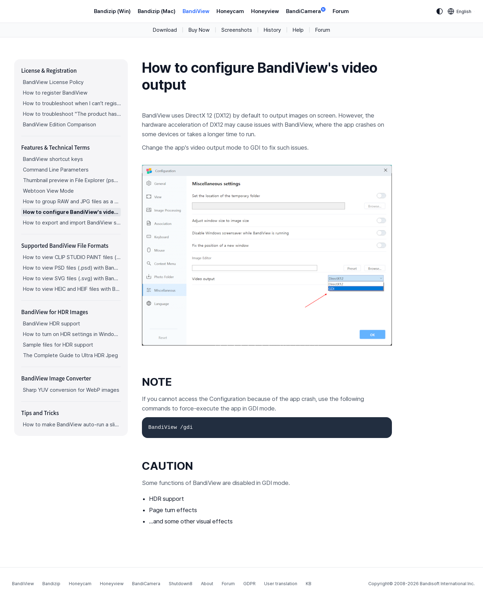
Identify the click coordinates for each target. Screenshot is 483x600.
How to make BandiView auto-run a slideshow (72, 424)
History (272, 30)
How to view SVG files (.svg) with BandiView (72, 278)
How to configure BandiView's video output (72, 212)
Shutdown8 (180, 583)
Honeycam (230, 11)
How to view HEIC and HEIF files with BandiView (72, 289)
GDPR (249, 583)
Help (298, 30)
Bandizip (51, 583)
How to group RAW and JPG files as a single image (72, 201)
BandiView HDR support (51, 323)
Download (165, 30)
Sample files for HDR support (58, 345)
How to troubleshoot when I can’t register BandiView (72, 103)
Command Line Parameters (56, 170)
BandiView (196, 11)
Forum (341, 11)
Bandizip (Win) (112, 11)
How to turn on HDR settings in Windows (72, 334)
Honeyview (265, 11)
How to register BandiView (55, 93)
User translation (280, 583)
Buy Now (199, 30)
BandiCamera (306, 10)
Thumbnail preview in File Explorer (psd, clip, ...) (72, 180)
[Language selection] (459, 11)
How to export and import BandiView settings (72, 223)
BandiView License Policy (53, 82)
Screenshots (236, 30)
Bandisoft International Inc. (447, 583)
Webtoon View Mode (48, 191)
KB (308, 583)
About (207, 583)
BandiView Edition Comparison (59, 124)
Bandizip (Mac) (156, 11)
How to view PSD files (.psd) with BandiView (72, 268)
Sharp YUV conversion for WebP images (71, 390)
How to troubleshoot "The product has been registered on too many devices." (72, 114)
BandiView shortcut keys (53, 159)
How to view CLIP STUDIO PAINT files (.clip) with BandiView (72, 257)
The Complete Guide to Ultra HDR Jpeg (70, 355)
